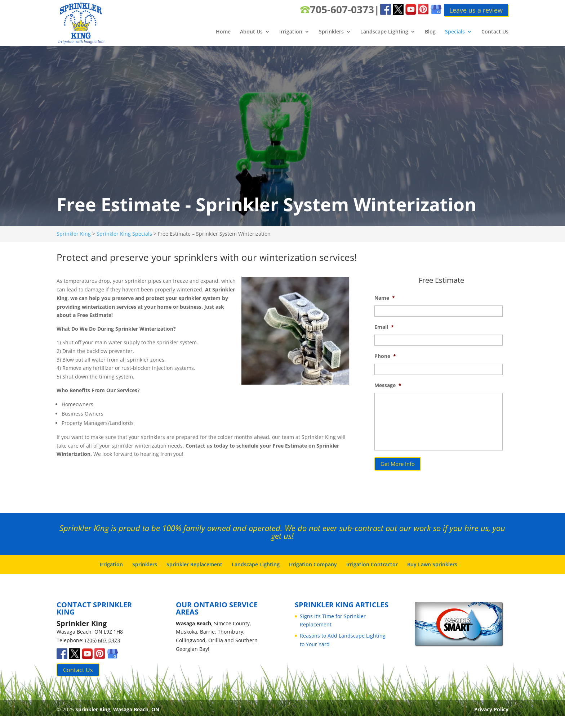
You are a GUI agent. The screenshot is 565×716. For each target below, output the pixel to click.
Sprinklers (331, 32)
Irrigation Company (313, 561)
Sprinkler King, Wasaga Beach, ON (117, 706)
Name (384, 298)
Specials (455, 32)
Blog (430, 32)
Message (387, 385)
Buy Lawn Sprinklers (432, 561)
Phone (385, 356)
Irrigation (290, 32)
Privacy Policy (491, 706)
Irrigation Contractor (372, 561)
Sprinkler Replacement (194, 561)
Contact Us (494, 32)
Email (384, 327)
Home (223, 32)
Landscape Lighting (384, 32)
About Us (251, 32)
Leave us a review (476, 10)
